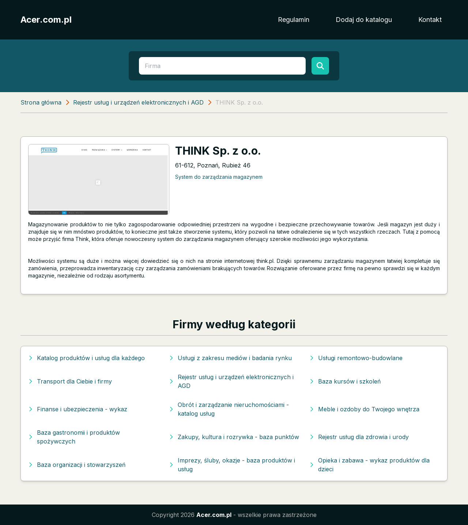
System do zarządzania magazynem (219, 177)
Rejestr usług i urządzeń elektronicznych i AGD (138, 102)
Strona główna (40, 102)
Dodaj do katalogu (364, 19)
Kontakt (430, 19)
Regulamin (293, 19)
